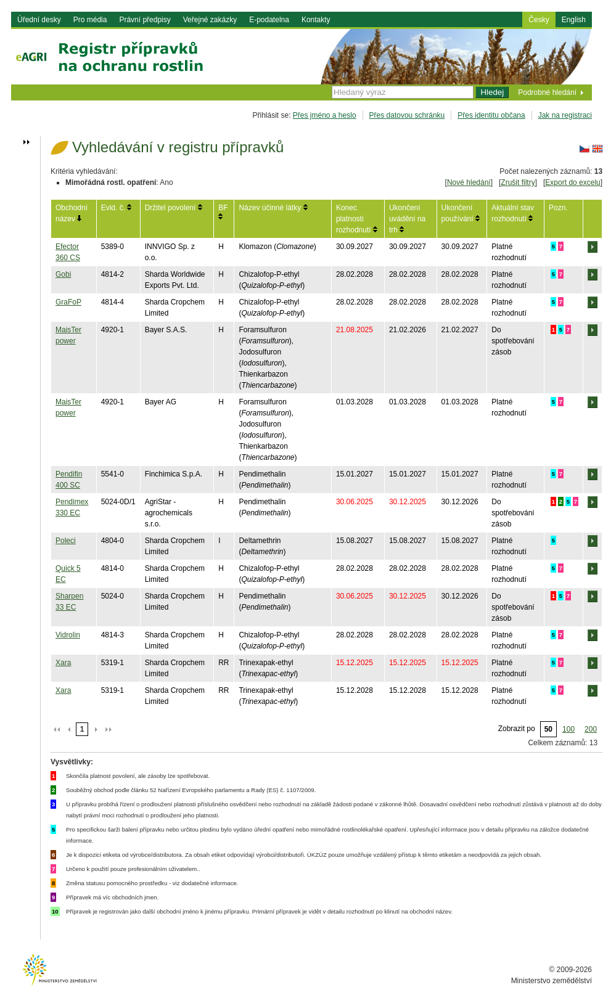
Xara (63, 662)
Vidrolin (67, 635)
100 (568, 729)
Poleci (65, 540)
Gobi (63, 274)
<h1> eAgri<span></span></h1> (301, 71)
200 (591, 729)
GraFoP (68, 302)
